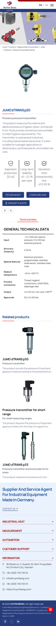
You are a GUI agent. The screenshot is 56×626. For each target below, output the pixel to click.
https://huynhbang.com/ (19, 589)
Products (12, 47)
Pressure (7, 50)
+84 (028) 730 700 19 (17, 583)
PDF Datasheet (13, 194)
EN (40, 5)
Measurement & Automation (28, 47)
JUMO (43, 47)
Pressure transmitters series (24, 50)
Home (4, 47)
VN (46, 5)
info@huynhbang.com (17, 578)
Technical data (28, 219)
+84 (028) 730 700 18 (17, 572)
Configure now (38, 194)
